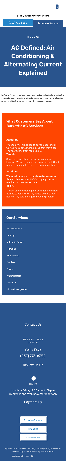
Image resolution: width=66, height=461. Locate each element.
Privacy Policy (40, 451)
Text (37, 349)
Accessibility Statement (22, 451)
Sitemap (50, 451)
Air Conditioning (14, 228)
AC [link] (2, 95)
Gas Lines (11, 282)
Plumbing (11, 249)
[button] (57, 7)
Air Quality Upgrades (17, 289)
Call (28, 349)
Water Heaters (14, 276)
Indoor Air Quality (15, 242)
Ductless (11, 262)
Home (30, 37)
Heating (10, 235)
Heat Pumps (13, 255)
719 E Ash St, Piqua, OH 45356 (33, 341)
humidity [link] (20, 98)
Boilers (10, 269)
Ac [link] (11, 95)
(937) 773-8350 (33, 355)
